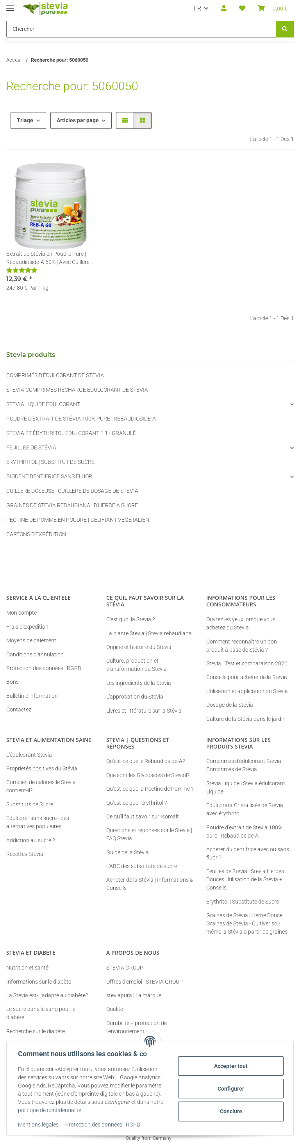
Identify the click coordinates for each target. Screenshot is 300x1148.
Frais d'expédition (27, 627)
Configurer (229, 1089)
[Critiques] (22, 270)
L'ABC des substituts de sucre (141, 866)
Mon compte (21, 613)
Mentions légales (39, 1124)
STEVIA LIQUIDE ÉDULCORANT (43, 404)
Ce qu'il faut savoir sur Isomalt (142, 816)
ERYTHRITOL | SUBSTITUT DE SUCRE (50, 462)
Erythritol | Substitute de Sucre (242, 901)
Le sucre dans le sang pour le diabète (40, 1013)
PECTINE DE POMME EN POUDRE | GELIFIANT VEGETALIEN (77, 520)
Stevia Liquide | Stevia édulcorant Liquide (245, 787)
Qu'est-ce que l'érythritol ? (136, 803)
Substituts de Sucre (29, 804)
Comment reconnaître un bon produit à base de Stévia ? (241, 645)
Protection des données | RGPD (103, 1124)
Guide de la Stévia (127, 852)
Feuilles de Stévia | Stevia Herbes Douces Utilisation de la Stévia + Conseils (245, 879)
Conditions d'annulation (35, 654)
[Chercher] (285, 29)
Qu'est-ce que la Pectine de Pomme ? (149, 789)
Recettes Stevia (24, 854)
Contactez (18, 709)
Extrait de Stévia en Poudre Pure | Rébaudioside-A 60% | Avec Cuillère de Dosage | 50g (47, 258)
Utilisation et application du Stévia (247, 691)
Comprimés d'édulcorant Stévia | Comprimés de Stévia (245, 765)
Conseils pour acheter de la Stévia (246, 677)
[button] (224, 8)
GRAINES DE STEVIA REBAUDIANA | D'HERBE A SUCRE (72, 505)
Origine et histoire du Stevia (138, 647)
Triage (25, 120)
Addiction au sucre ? (30, 840)
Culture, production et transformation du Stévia (136, 665)
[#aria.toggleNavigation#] (10, 5)
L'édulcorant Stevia (29, 755)
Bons (12, 682)
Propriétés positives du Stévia (41, 768)
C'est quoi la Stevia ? (130, 619)
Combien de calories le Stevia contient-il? (41, 786)
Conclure (230, 1111)
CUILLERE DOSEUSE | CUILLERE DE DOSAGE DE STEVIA (72, 491)
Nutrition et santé (27, 967)
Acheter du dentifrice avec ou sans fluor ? (247, 853)
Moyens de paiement (31, 640)
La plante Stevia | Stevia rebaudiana (149, 633)
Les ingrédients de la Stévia (138, 683)
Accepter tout (229, 1066)
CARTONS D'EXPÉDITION (36, 534)
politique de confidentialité (64, 1110)
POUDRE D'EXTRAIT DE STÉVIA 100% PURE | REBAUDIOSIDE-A (81, 418)
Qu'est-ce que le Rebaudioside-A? (145, 761)
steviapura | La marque (133, 995)
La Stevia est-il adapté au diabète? (47, 995)
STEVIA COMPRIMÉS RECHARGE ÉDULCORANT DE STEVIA (77, 390)
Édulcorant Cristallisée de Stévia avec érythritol (244, 809)
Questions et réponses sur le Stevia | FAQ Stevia (149, 834)
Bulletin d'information (32, 696)
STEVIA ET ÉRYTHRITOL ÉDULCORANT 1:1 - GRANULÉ (71, 433)
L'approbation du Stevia (134, 696)
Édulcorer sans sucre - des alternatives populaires (37, 822)
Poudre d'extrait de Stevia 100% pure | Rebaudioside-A (244, 831)
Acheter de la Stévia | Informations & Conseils (149, 884)
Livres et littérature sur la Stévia (144, 711)
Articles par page (78, 120)
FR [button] (197, 8)
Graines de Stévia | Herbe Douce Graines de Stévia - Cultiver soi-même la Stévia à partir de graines (247, 923)
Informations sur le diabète (38, 982)
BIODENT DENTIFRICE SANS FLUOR (49, 476)
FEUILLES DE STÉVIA (31, 447)
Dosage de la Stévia (229, 705)
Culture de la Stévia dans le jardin (246, 719)
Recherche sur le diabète (35, 1031)
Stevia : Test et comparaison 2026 (247, 663)
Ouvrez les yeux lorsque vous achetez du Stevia (240, 623)
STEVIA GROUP (124, 967)
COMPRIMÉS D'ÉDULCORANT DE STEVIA (55, 375)
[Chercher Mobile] (141, 29)
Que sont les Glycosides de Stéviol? (147, 775)
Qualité (114, 1009)
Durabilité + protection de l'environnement (136, 1027)
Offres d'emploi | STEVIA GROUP (144, 982)
